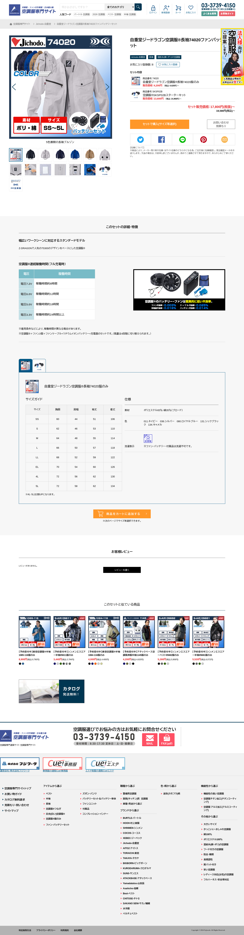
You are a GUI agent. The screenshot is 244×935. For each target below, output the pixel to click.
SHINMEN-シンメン (132, 828)
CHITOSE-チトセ (131, 898)
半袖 (48, 798)
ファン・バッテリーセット (57, 824)
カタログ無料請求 (15, 799)
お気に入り (191, 12)
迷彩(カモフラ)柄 (171, 793)
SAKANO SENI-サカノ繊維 (136, 903)
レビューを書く (122, 570)
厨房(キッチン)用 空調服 (135, 798)
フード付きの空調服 (213, 849)
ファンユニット (90, 803)
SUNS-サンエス (130, 873)
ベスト (49, 793)
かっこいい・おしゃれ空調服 (217, 829)
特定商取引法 (25, 930)
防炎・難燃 (209, 854)
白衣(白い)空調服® (55, 814)
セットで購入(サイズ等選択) (159, 124)
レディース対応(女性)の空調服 (218, 874)
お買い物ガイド (13, 794)
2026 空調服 (99, 14)
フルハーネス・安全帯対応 (216, 879)
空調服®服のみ (53, 818)
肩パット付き (210, 864)
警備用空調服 (129, 793)
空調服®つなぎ (53, 809)
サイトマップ (12, 810)
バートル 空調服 (82, 14)
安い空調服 (209, 869)
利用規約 (65, 930)
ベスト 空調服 (114, 14)
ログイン (153, 12)
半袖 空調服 (130, 14)
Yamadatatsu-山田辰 (133, 883)
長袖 (151, 57)
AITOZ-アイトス (130, 848)
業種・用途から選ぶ (132, 803)
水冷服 (126, 908)
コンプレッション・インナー (95, 814)
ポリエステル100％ (213, 839)
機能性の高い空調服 (214, 793)
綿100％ (208, 834)
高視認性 (208, 859)
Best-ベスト (129, 893)
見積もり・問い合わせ (17, 805)
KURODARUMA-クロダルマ (137, 868)
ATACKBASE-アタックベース (137, 878)
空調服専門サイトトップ (18, 788)
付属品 (86, 809)
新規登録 (166, 12)
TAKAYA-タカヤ (131, 858)
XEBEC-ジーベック (132, 838)
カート (178, 12)
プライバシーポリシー (46, 930)
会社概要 (78, 930)
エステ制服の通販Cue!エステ (105, 764)
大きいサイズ (210, 824)
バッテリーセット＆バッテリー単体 (99, 798)
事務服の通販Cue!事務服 (62, 764)
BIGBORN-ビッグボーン (135, 863)
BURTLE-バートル (132, 818)
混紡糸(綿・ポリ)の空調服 (168, 57)
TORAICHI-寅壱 (131, 853)
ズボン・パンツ (90, 793)
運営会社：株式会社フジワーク (19, 764)
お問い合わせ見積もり (221, 124)
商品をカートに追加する (123, 513)
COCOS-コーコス (131, 833)
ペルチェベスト (130, 913)
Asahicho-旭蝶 (130, 888)
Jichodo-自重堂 (138, 57)
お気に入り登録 (169, 64)
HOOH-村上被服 (131, 823)
